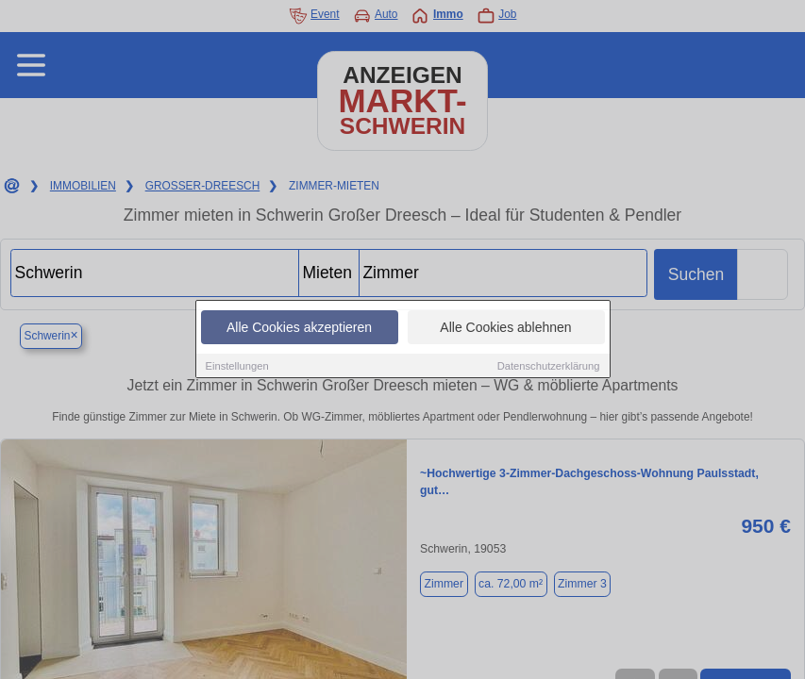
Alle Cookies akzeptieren (299, 328)
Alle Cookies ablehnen (505, 328)
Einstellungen (237, 367)
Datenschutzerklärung (548, 367)
